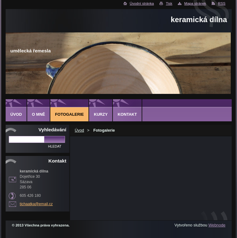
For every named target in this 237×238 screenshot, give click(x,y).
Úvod (79, 130)
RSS (221, 3)
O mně (38, 114)
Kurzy (101, 114)
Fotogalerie (69, 114)
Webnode (216, 225)
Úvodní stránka (142, 3)
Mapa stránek (195, 3)
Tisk (169, 3)
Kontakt (127, 114)
